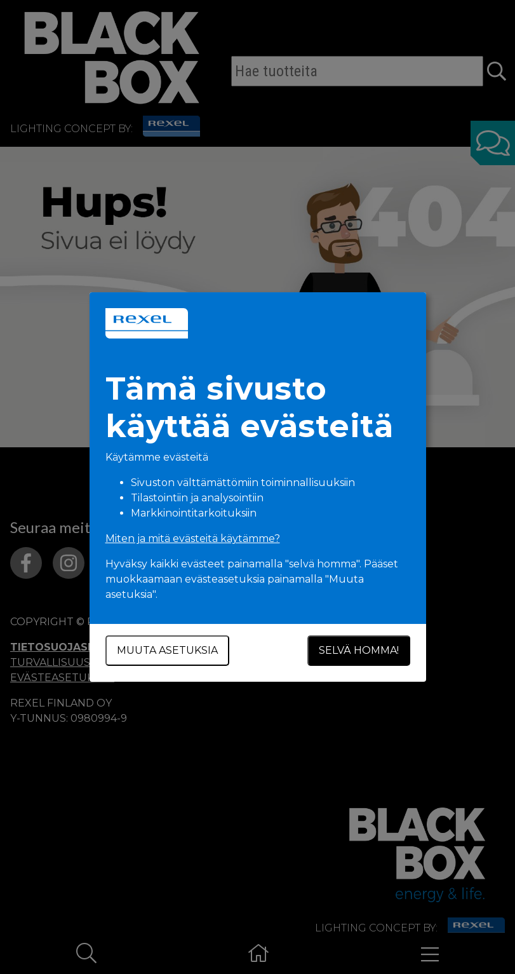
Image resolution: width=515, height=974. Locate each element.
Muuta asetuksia (167, 650)
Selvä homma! (359, 650)
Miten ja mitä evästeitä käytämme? (192, 538)
